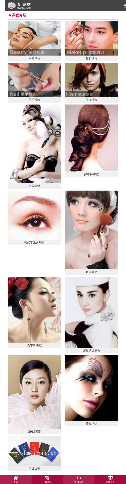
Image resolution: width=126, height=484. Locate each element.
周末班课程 (34, 312)
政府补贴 (91, 232)
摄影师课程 (91, 140)
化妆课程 (91, 40)
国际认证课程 (91, 314)
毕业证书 (34, 453)
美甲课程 (34, 82)
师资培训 (91, 390)
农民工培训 (34, 394)
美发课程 (91, 82)
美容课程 (34, 40)
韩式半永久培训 (34, 217)
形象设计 (34, 146)
